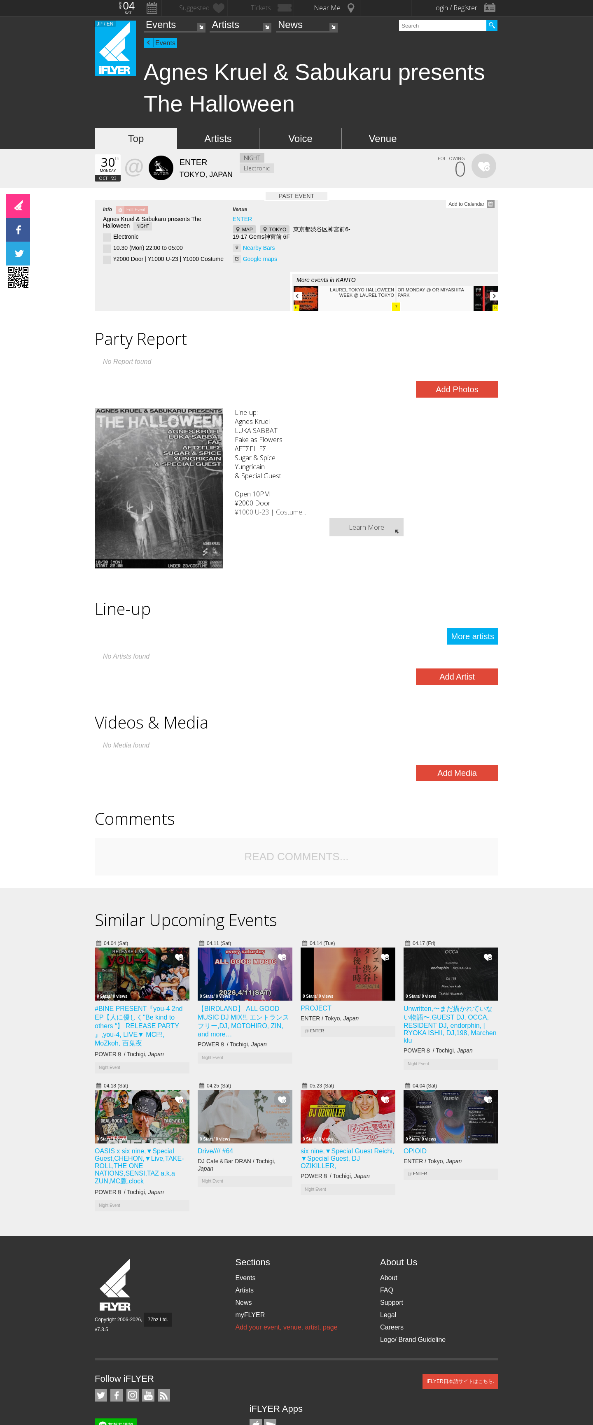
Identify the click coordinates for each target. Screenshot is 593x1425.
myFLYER (250, 1314)
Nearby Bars (259, 247)
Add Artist (457, 676)
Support (391, 1302)
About (388, 1277)
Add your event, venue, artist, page (286, 1327)
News (290, 24)
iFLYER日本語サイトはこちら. (460, 1381)
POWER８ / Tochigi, (129, 1054)
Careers (392, 1327)
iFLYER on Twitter (101, 1395)
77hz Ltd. (158, 1320)
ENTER (242, 219)
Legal (388, 1314)
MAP (247, 230)
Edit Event (135, 209)
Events (161, 24)
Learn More (366, 527)
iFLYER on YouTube (148, 1395)
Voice (300, 138)
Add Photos (457, 389)
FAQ (386, 1290)
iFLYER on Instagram (132, 1395)
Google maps (260, 259)
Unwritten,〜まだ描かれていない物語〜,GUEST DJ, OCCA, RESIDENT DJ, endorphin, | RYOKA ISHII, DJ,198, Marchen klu (450, 1024)
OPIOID (415, 1151)
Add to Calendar (466, 204)
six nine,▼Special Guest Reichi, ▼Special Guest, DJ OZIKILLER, (348, 1158)
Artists (225, 24)
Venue (383, 138)
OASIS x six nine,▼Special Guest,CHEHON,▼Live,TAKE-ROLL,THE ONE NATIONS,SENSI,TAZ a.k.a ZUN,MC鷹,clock (139, 1166)
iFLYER (115, 1285)
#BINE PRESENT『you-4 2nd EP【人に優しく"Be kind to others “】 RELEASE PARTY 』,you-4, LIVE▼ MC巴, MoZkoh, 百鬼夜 (138, 1026)
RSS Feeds (164, 1395)
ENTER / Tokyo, (330, 1018)
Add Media (457, 773)
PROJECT (316, 1008)
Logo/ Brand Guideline (413, 1339)
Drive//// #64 (215, 1151)
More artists (472, 636)
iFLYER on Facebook (116, 1395)
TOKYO (278, 230)
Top (136, 138)
